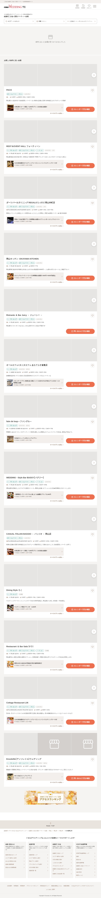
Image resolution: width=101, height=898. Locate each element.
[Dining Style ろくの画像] (50, 575)
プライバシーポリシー (32, 885)
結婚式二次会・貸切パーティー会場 (38, 830)
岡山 (50, 830)
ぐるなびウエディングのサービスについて (82, 885)
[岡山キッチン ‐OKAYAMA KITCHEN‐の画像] (50, 244)
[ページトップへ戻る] (50, 824)
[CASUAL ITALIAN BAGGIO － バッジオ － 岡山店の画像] (50, 519)
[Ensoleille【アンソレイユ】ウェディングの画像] (50, 744)
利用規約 (16, 885)
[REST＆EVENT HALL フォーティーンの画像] (50, 131)
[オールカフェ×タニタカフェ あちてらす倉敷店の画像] (50, 350)
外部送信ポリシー (45, 885)
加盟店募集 (66, 885)
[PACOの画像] (50, 75)
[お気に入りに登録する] (92, 90)
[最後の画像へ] (94, 75)
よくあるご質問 (50, 889)
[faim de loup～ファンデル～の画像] (50, 406)
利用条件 (22, 885)
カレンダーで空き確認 (80, 109)
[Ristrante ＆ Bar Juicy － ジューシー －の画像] (50, 300)
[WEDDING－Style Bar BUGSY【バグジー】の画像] (50, 463)
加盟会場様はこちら (56, 885)
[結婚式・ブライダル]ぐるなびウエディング (15, 830)
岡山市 (55, 830)
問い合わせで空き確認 (80, 331)
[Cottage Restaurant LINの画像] (50, 688)
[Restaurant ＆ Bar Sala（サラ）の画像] (50, 631)
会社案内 (9, 885)
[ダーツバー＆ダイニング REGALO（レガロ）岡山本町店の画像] (50, 188)
